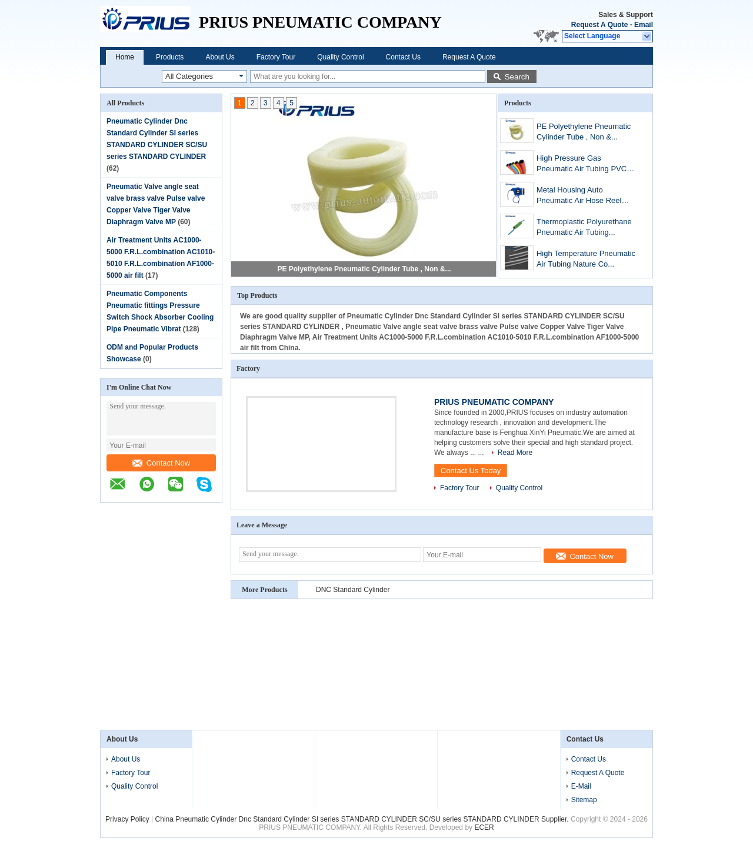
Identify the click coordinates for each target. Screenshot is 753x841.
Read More (515, 452)
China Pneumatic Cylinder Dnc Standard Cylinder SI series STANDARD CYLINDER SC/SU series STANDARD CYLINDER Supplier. (363, 819)
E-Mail (581, 786)
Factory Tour (275, 57)
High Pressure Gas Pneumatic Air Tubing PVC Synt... (582, 164)
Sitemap (584, 800)
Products (170, 57)
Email (643, 25)
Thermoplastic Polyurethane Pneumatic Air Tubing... (584, 227)
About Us (219, 57)
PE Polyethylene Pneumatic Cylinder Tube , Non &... (364, 269)
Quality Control (340, 57)
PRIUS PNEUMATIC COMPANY (494, 402)
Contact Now (161, 462)
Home (124, 57)
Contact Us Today (471, 470)
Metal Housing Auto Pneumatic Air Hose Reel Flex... (579, 196)
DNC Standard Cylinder (352, 590)
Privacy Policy (127, 819)
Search (517, 76)
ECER (484, 827)
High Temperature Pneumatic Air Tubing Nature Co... (586, 258)
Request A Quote (599, 25)
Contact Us (403, 57)
